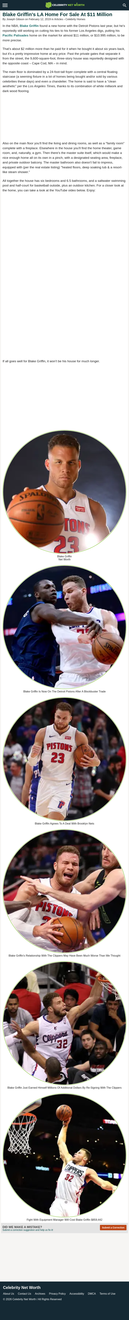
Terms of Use (107, 1293)
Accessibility (77, 1293)
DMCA (92, 1293)
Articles (58, 19)
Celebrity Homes (75, 19)
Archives (40, 1293)
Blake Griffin (29, 26)
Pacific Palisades (15, 35)
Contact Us (24, 1293)
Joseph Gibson (15, 19)
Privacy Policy (57, 1293)
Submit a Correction (113, 1227)
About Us (8, 1293)
